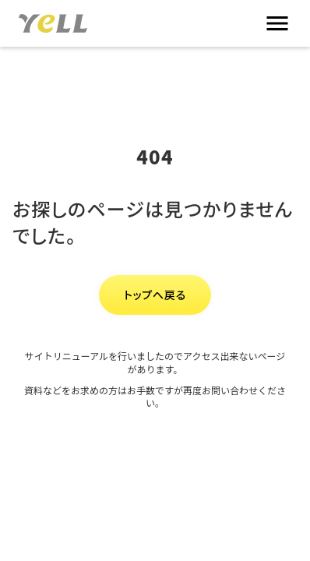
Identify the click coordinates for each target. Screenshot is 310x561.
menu (277, 23)
